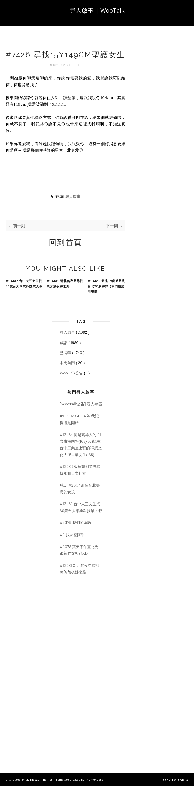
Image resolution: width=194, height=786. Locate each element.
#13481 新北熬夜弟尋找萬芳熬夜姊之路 (65, 283)
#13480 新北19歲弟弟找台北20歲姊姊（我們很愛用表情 (106, 286)
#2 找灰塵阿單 (72, 534)
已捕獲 (66, 352)
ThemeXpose (94, 779)
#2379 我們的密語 (75, 522)
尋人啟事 (72, 196)
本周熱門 (68, 362)
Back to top (175, 780)
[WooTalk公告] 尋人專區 (81, 404)
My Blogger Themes (39, 779)
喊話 (64, 342)
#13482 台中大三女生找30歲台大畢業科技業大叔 (24, 283)
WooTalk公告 (72, 373)
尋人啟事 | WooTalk (97, 10)
